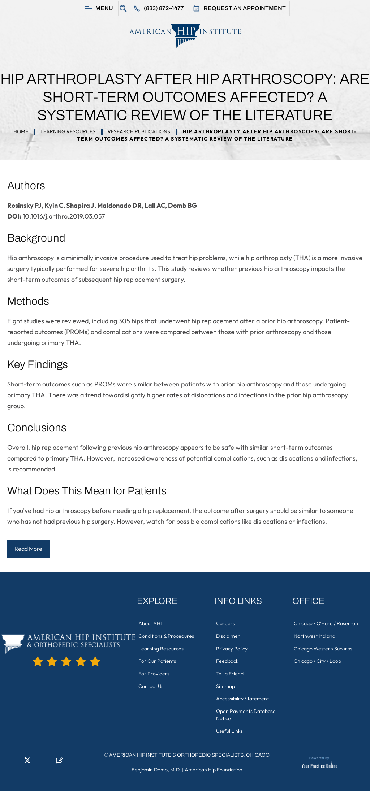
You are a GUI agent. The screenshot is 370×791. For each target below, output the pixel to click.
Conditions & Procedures (166, 635)
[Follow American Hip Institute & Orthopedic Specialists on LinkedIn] (16, 760)
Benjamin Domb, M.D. (156, 767)
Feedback (227, 660)
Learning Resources (67, 131)
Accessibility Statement (242, 697)
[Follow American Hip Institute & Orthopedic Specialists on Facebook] (5, 760)
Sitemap (225, 685)
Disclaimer (228, 635)
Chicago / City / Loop (317, 660)
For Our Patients (157, 660)
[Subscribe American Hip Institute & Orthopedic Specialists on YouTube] (48, 760)
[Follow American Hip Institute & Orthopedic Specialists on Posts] (59, 760)
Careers (225, 623)
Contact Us (151, 685)
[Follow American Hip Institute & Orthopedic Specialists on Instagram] (38, 760)
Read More (28, 548)
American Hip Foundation (213, 767)
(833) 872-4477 (164, 8)
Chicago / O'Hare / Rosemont (327, 623)
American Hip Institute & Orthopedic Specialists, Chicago (189, 753)
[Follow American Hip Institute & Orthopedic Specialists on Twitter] (27, 760)
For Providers (154, 672)
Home (20, 131)
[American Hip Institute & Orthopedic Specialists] (185, 36)
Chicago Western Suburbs (323, 648)
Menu (104, 8)
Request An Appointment (244, 8)
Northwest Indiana (315, 635)
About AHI (150, 623)
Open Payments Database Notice (246, 713)
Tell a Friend (230, 672)
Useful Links (229, 729)
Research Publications (139, 131)
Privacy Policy (232, 648)
